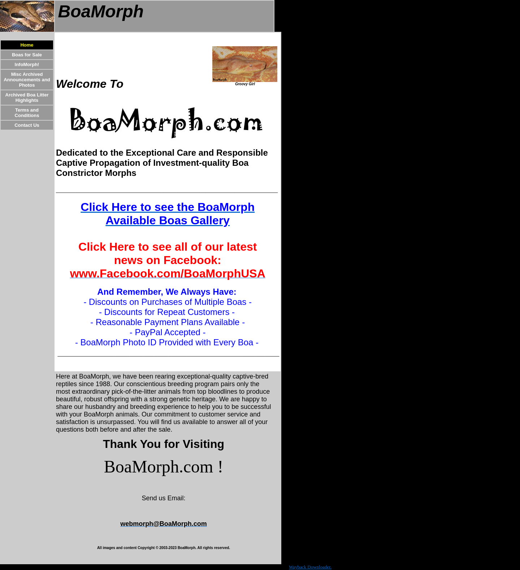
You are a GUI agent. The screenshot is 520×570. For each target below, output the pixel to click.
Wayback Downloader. (310, 567)
